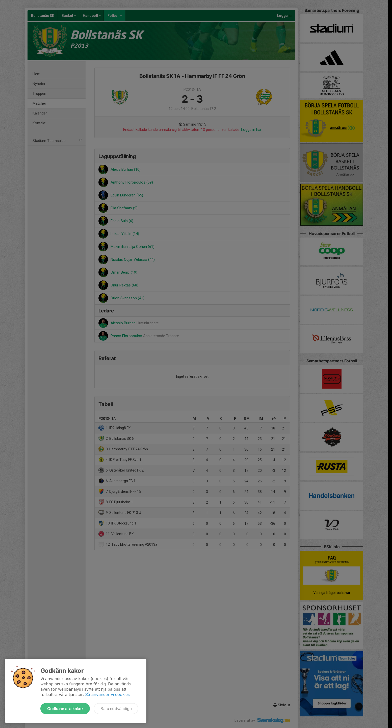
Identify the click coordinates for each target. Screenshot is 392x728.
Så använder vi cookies (107, 694)
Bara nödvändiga (116, 708)
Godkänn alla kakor (65, 708)
